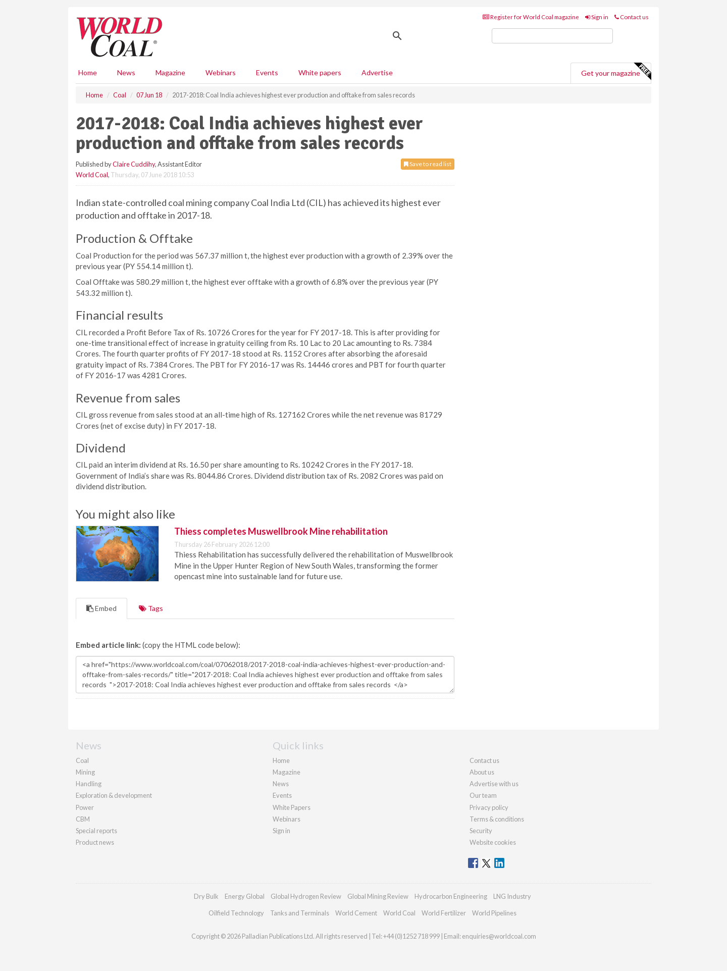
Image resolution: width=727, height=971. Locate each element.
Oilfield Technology (236, 913)
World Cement (356, 913)
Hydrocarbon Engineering (450, 896)
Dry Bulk (206, 896)
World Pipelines (494, 913)
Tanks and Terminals (299, 913)
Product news (95, 842)
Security (481, 831)
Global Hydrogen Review (306, 896)
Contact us (631, 17)
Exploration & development (114, 795)
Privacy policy (489, 807)
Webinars (220, 72)
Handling (88, 784)
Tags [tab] (151, 608)
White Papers (291, 807)
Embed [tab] (101, 608)
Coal (82, 760)
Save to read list (427, 164)
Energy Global (245, 896)
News (281, 784)
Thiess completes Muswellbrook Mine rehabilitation (281, 531)
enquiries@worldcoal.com (499, 936)
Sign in (596, 17)
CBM (83, 819)
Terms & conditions (497, 819)
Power (85, 807)
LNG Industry (512, 896)
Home (87, 72)
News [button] (126, 72)
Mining (85, 772)
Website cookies (493, 842)
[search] (552, 35)
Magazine (170, 72)
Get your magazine (616, 71)
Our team (483, 795)
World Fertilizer (444, 913)
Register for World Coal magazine (531, 17)
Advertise (377, 72)
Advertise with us (494, 784)
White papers (319, 72)
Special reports (96, 831)
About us (482, 772)
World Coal (92, 175)
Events (267, 72)
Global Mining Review (377, 896)
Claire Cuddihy (134, 164)
